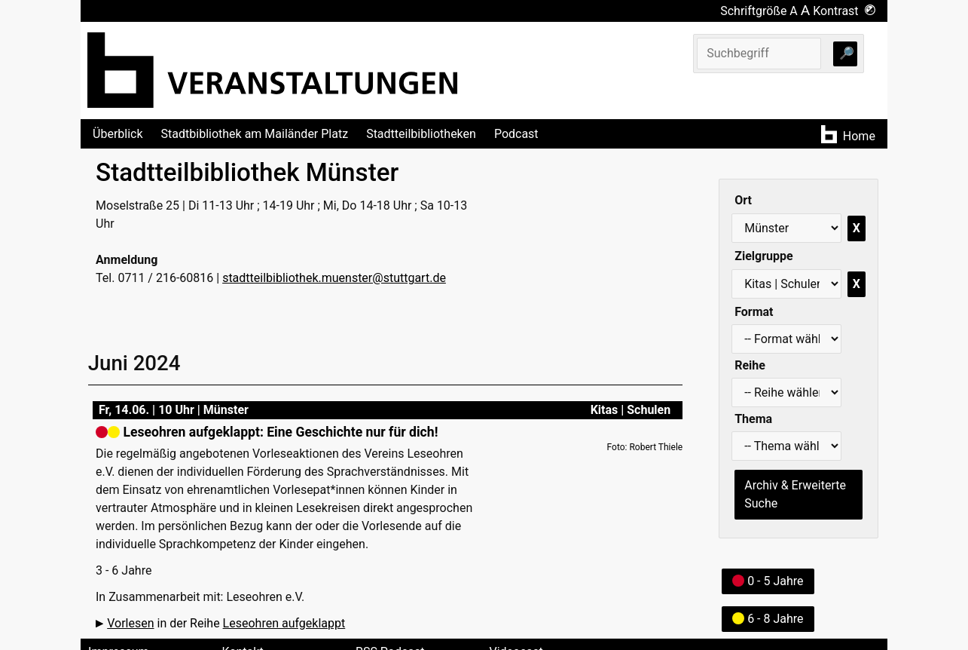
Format (753, 312)
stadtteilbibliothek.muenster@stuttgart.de (334, 278)
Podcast (516, 134)
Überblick (118, 134)
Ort (743, 200)
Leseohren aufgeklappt (284, 623)
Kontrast (844, 11)
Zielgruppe (763, 256)
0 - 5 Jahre (767, 581)
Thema (753, 419)
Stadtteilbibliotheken (421, 134)
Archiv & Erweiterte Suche (795, 494)
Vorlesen (130, 623)
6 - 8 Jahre (767, 619)
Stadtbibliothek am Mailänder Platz (255, 134)
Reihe (749, 365)
